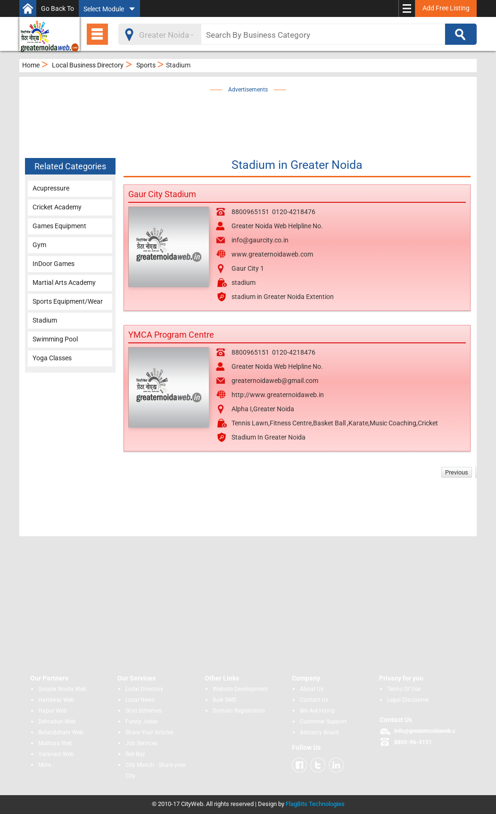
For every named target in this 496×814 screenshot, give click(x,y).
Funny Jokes (141, 721)
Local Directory (144, 689)
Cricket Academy (57, 207)
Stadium (45, 320)
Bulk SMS (224, 700)
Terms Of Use (404, 689)
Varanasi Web (56, 754)
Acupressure (51, 188)
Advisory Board (319, 732)
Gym (39, 245)
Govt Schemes (143, 710)
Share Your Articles (149, 732)
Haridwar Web (56, 700)
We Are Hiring (317, 710)
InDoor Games (53, 263)
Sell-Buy (135, 754)
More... (46, 765)
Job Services (141, 743)
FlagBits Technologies (315, 803)
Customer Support (323, 721)
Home (31, 65)
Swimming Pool (55, 339)
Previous (456, 472)
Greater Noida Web (62, 689)
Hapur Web (52, 710)
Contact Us (314, 700)
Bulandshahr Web (60, 732)
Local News (140, 700)
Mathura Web (55, 743)
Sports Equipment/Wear (68, 301)
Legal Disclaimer (408, 700)
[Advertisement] (262, 116)
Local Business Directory (88, 65)
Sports (146, 65)
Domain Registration (239, 710)
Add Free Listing (446, 8)
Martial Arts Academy (64, 282)
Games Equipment (59, 226)
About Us (311, 689)
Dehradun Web (57, 721)
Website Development (240, 689)
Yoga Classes (52, 358)
